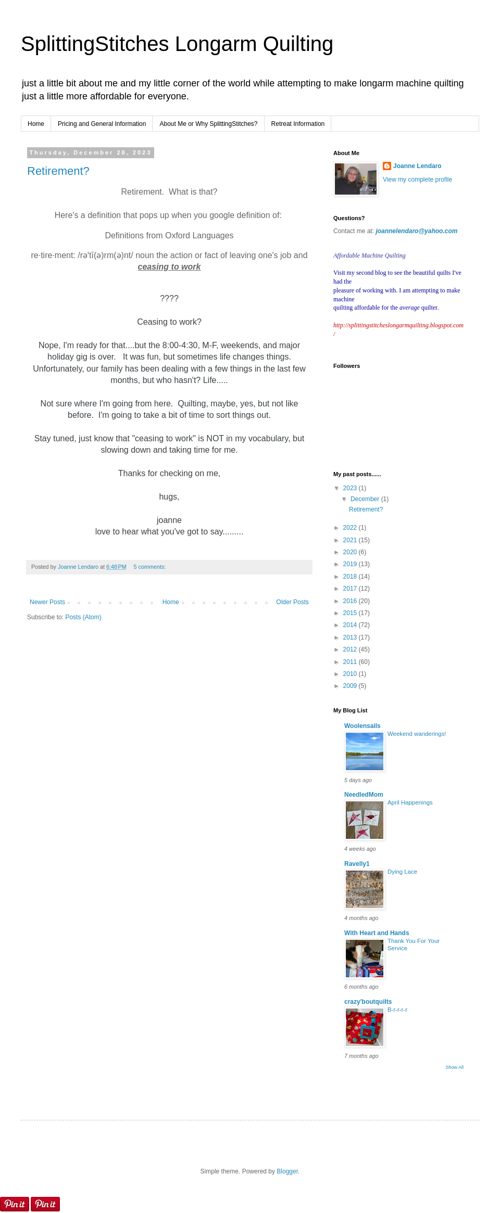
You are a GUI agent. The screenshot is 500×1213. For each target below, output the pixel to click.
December (366, 499)
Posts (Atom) (83, 617)
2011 (351, 662)
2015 (351, 613)
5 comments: (150, 567)
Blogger (287, 1171)
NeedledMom (363, 794)
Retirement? (58, 170)
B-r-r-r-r (397, 1009)
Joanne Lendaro (417, 166)
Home (36, 123)
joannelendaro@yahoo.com (416, 231)
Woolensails (362, 726)
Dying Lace (402, 872)
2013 (351, 637)
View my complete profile (417, 179)
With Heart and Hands (376, 933)
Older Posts (292, 602)
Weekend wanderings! (417, 734)
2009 (351, 686)
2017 (351, 588)
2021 (351, 540)
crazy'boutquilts (368, 1001)
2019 (351, 564)
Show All (454, 1067)
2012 (351, 649)
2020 (351, 552)
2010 (351, 674)
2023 (351, 488)
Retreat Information (298, 123)
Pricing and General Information (102, 123)
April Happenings (410, 802)
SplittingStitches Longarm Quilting (177, 43)
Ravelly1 (357, 863)
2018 (351, 576)
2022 (351, 527)
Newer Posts (47, 602)
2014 (351, 625)
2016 (351, 601)
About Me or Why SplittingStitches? (208, 123)
